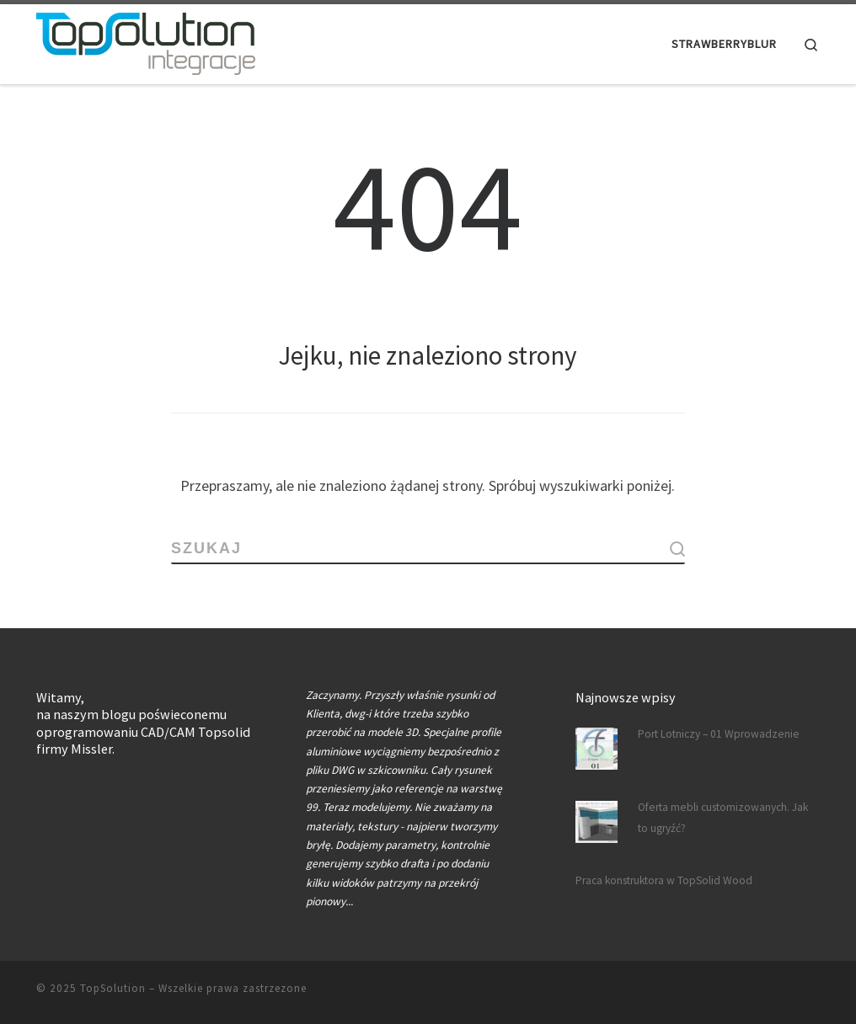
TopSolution (113, 987)
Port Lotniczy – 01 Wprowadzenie (719, 733)
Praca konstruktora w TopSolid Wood (663, 879)
